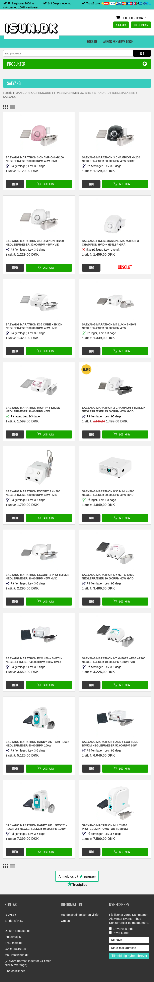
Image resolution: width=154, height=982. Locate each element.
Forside (12, 41)
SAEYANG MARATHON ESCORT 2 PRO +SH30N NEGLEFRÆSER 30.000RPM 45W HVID (37, 576)
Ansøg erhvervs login (38, 41)
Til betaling (141, 24)
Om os (65, 920)
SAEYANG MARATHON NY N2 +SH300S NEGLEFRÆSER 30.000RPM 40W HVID (108, 576)
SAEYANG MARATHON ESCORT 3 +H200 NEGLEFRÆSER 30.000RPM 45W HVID (33, 493)
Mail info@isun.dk (16, 955)
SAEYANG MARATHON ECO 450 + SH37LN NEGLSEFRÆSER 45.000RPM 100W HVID (34, 660)
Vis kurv (121, 24)
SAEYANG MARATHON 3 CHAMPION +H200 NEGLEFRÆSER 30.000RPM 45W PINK (35, 159)
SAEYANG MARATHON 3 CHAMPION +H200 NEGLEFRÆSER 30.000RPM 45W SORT (111, 159)
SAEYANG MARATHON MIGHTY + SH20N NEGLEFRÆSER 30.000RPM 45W (33, 409)
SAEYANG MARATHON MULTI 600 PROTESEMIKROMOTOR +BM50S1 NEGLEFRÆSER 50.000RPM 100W (105, 827)
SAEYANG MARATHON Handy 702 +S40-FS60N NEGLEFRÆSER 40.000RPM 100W (37, 743)
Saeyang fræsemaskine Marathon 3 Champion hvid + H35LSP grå (110, 242)
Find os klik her (15, 971)
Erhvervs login (70, 41)
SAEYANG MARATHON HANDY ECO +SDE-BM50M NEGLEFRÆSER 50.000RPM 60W (110, 743)
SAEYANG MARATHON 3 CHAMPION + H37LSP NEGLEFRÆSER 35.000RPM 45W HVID (113, 409)
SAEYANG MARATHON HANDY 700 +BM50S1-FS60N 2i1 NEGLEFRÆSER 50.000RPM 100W (36, 827)
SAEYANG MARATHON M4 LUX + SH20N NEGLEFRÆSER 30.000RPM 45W (109, 326)
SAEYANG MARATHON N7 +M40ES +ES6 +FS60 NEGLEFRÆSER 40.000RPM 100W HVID (113, 660)
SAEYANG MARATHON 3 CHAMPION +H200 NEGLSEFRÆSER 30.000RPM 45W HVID (35, 242)
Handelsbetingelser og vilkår (80, 914)
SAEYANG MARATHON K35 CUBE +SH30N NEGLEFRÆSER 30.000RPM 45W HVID (34, 326)
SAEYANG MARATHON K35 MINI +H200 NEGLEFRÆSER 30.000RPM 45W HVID (108, 493)
